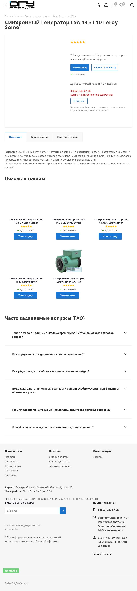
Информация (102, 451)
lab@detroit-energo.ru (110, 530)
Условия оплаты (58, 456)
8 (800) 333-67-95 (108, 510)
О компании (13, 451)
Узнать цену (79, 67)
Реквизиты (11, 470)
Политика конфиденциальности (23, 525)
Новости (10, 456)
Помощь (55, 451)
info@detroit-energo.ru (111, 521)
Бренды (97, 456)
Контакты (10, 475)
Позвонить (79, 101)
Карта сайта (12, 529)
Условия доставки (59, 461)
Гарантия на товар (60, 466)
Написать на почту (105, 67)
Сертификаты (13, 466)
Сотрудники (12, 461)
